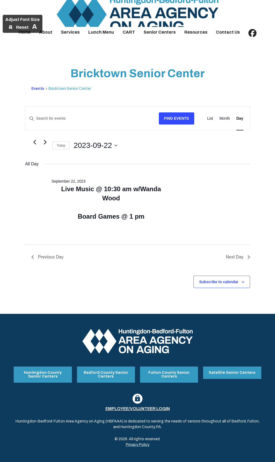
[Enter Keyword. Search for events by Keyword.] (92, 118)
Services (70, 32)
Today (61, 145)
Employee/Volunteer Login (137, 408)
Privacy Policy (137, 444)
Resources (195, 32)
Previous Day (47, 257)
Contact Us (228, 32)
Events (37, 89)
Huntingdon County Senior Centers (43, 374)
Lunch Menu (101, 32)
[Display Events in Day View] (239, 118)
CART (129, 32)
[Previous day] (34, 142)
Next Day (238, 257)
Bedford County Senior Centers (106, 374)
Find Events (176, 118)
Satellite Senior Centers (232, 372)
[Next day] (45, 142)
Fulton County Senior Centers (169, 374)
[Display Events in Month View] (224, 118)
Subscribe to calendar (218, 282)
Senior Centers (160, 32)
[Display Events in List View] (210, 118)
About (45, 32)
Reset (22, 27)
